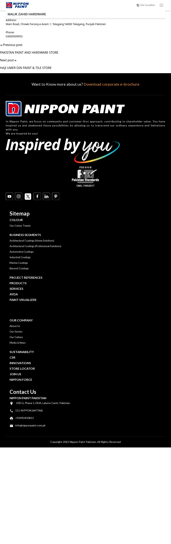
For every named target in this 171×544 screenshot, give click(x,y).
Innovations (20, 363)
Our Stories (16, 331)
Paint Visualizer (23, 299)
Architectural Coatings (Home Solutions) (32, 240)
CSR (12, 357)
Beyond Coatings (19, 268)
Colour (16, 220)
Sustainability (22, 352)
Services (16, 288)
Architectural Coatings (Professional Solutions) (35, 246)
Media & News (18, 342)
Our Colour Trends (20, 225)
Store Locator (22, 368)
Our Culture (16, 337)
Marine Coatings (19, 262)
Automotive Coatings (21, 251)
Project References (26, 277)
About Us (15, 326)
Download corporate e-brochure (111, 84)
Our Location (145, 5)
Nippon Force (21, 379)
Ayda (14, 294)
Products (18, 283)
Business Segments (25, 235)
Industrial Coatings (20, 257)
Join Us (15, 374)
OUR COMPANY (21, 320)
